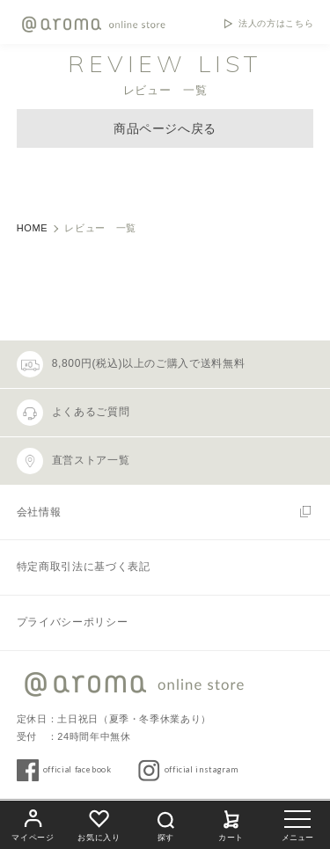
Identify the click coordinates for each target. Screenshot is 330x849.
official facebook (77, 769)
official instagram (201, 769)
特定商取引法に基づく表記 (83, 566)
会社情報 (39, 512)
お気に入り (98, 823)
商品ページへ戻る (165, 128)
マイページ (32, 823)
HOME (32, 228)
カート (231, 823)
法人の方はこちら (275, 23)
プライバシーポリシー (72, 622)
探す (165, 824)
